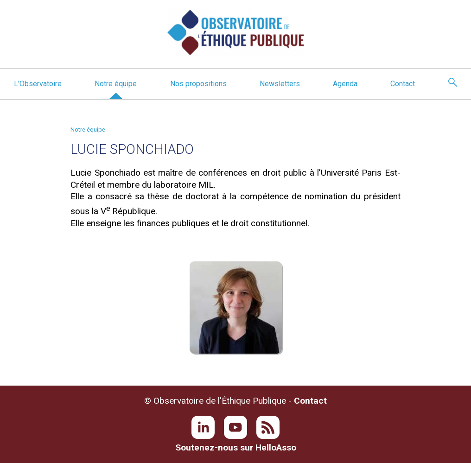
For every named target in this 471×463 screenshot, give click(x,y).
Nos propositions (198, 83)
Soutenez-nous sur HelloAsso (235, 447)
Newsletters (280, 83)
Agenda (345, 83)
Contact (402, 83)
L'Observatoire (38, 83)
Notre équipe (116, 83)
